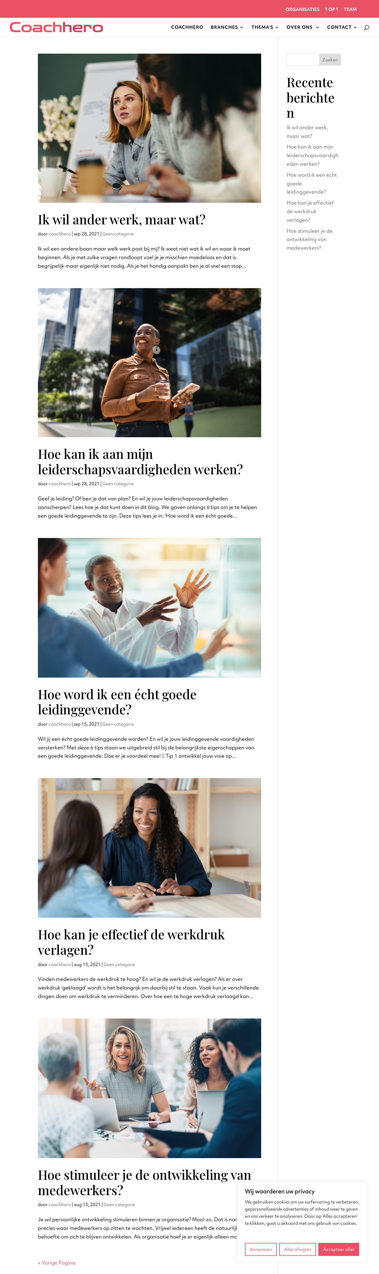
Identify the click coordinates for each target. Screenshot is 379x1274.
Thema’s (262, 27)
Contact (339, 27)
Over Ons (300, 27)
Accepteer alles (338, 1249)
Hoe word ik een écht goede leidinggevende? (117, 701)
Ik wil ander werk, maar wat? (121, 219)
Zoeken (330, 60)
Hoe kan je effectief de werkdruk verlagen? (131, 941)
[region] (302, 1222)
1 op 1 (331, 9)
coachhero (60, 234)
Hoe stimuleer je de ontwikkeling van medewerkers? (144, 1182)
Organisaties (302, 9)
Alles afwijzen (297, 1249)
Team (350, 9)
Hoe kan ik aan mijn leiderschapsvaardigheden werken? (140, 461)
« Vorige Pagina (57, 1262)
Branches (224, 27)
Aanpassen (261, 1249)
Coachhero (187, 27)
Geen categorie (118, 234)
